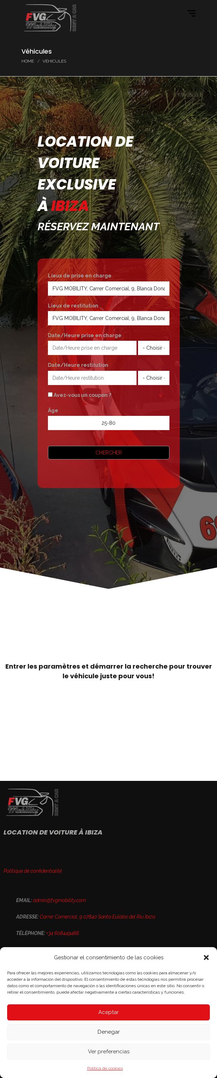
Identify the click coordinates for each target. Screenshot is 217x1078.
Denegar (109, 1032)
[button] (206, 957)
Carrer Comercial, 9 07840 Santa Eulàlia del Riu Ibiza (97, 917)
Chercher (108, 453)
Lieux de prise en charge (80, 276)
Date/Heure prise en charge (85, 335)
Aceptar (108, 1012)
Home (27, 61)
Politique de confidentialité (33, 871)
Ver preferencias (108, 1051)
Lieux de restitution (73, 306)
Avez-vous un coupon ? (79, 395)
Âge (53, 410)
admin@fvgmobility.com (59, 900)
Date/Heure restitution (78, 365)
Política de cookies (105, 1068)
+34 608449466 (62, 933)
